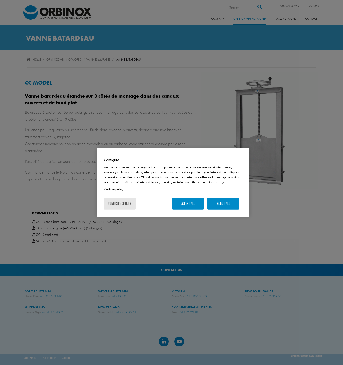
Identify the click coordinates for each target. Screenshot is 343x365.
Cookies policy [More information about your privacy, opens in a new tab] (113, 189)
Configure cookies (119, 203)
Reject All (223, 203)
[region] (173, 182)
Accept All (188, 203)
